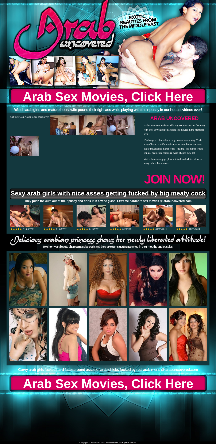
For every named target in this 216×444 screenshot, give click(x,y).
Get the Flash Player (20, 116)
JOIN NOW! (174, 179)
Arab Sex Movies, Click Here (108, 97)
